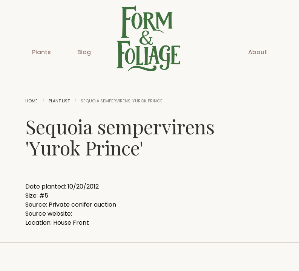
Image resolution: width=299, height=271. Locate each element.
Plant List (59, 101)
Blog (84, 52)
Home (31, 101)
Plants (41, 52)
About (257, 52)
